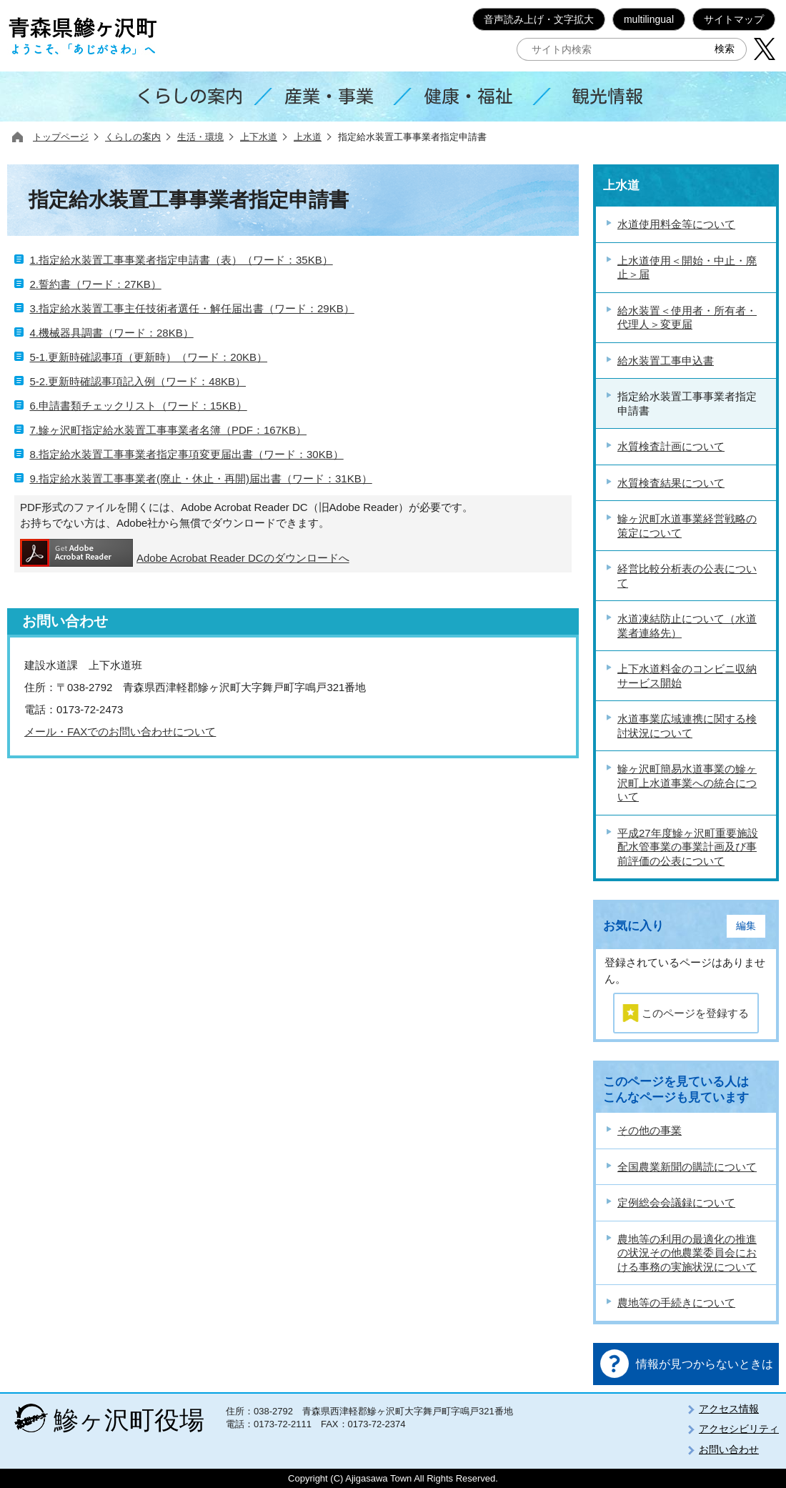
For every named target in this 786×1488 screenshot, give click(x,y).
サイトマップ (734, 19)
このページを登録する (695, 1013)
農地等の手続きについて (676, 1302)
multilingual (649, 19)
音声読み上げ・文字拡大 (539, 19)
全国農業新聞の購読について (687, 1167)
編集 (746, 926)
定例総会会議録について (676, 1202)
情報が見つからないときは (704, 1364)
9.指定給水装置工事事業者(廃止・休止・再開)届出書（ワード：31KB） (201, 478)
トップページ (61, 137)
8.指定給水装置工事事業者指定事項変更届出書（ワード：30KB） (187, 454)
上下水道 (258, 137)
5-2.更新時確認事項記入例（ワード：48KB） (138, 381)
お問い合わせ (729, 1449)
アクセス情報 (729, 1408)
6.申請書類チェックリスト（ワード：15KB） (138, 406)
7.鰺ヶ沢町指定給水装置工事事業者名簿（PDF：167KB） (168, 430)
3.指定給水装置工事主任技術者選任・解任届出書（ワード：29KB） (192, 308)
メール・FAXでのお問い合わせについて (120, 731)
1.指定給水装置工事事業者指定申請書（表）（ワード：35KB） (181, 260)
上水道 (308, 137)
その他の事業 (649, 1130)
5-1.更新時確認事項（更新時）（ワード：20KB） (149, 357)
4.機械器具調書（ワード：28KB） (112, 333)
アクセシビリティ (739, 1428)
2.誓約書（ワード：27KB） (95, 284)
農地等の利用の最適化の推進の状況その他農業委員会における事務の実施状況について (687, 1253)
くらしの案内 (133, 137)
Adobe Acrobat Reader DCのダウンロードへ (184, 553)
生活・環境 (200, 137)
